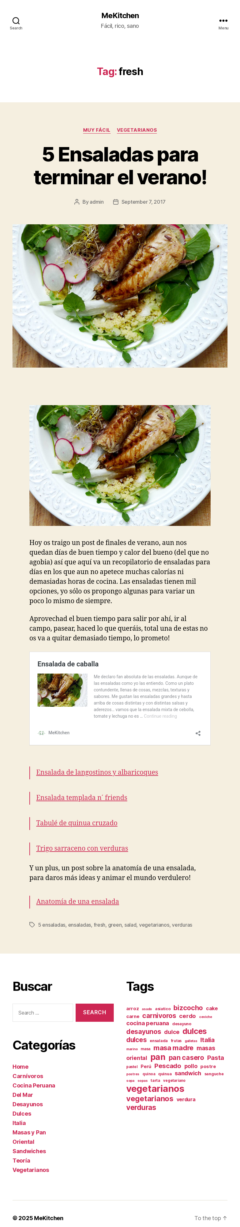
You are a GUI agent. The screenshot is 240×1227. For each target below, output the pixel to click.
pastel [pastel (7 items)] (132, 1058)
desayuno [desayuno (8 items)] (181, 1015)
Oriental (23, 1133)
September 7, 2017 (144, 202)
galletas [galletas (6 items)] (191, 1032)
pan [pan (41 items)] (158, 1048)
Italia (19, 1114)
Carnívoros (27, 1067)
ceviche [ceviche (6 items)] (205, 1008)
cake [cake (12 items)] (212, 999)
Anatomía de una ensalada (77, 893)
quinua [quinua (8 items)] (165, 1065)
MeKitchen (120, 15)
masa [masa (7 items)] (145, 1040)
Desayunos (27, 1095)
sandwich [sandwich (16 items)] (188, 1064)
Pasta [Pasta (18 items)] (215, 1049)
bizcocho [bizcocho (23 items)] (188, 999)
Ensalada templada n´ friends (81, 789)
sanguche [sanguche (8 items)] (214, 1065)
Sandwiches (29, 1142)
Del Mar (22, 1086)
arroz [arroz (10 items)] (132, 1000)
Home (20, 1058)
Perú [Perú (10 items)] (146, 1058)
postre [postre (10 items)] (208, 1058)
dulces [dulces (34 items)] (194, 1022)
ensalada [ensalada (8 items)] (159, 1032)
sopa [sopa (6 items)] (130, 1072)
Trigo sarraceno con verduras (82, 840)
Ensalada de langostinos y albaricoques (97, 764)
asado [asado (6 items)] (147, 1000)
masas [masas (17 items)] (206, 1039)
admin (97, 202)
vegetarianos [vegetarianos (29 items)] (149, 1089)
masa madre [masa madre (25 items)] (173, 1039)
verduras (182, 916)
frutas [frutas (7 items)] (176, 1032)
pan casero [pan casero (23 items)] (186, 1049)
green (115, 916)
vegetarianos (154, 916)
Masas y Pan (29, 1123)
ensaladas (79, 916)
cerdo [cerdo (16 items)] (187, 1007)
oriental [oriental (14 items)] (136, 1049)
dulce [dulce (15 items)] (171, 1023)
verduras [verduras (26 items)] (141, 1098)
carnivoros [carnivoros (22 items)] (159, 1007)
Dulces (21, 1105)
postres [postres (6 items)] (132, 1065)
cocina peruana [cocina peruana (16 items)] (147, 1014)
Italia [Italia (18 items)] (207, 1031)
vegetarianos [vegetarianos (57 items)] (155, 1079)
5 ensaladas (51, 916)
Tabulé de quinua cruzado (77, 814)
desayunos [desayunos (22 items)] (143, 1023)
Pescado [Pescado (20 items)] (167, 1057)
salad (130, 916)
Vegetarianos (137, 130)
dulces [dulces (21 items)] (136, 1031)
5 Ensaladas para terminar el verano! (120, 165)
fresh (100, 916)
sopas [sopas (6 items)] (143, 1072)
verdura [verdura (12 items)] (186, 1090)
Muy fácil (97, 130)
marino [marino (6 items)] (132, 1040)
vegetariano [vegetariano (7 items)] (174, 1072)
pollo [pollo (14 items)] (191, 1057)
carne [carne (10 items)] (132, 1008)
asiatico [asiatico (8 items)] (163, 1000)
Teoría (21, 1151)
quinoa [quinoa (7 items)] (148, 1065)
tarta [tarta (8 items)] (155, 1071)
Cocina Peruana (33, 1076)
